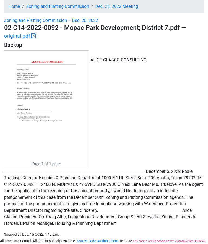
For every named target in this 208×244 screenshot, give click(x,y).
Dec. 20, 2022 (85, 20)
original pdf (20, 36)
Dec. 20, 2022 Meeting (116, 6)
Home (14, 6)
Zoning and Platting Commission (57, 6)
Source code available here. (98, 241)
